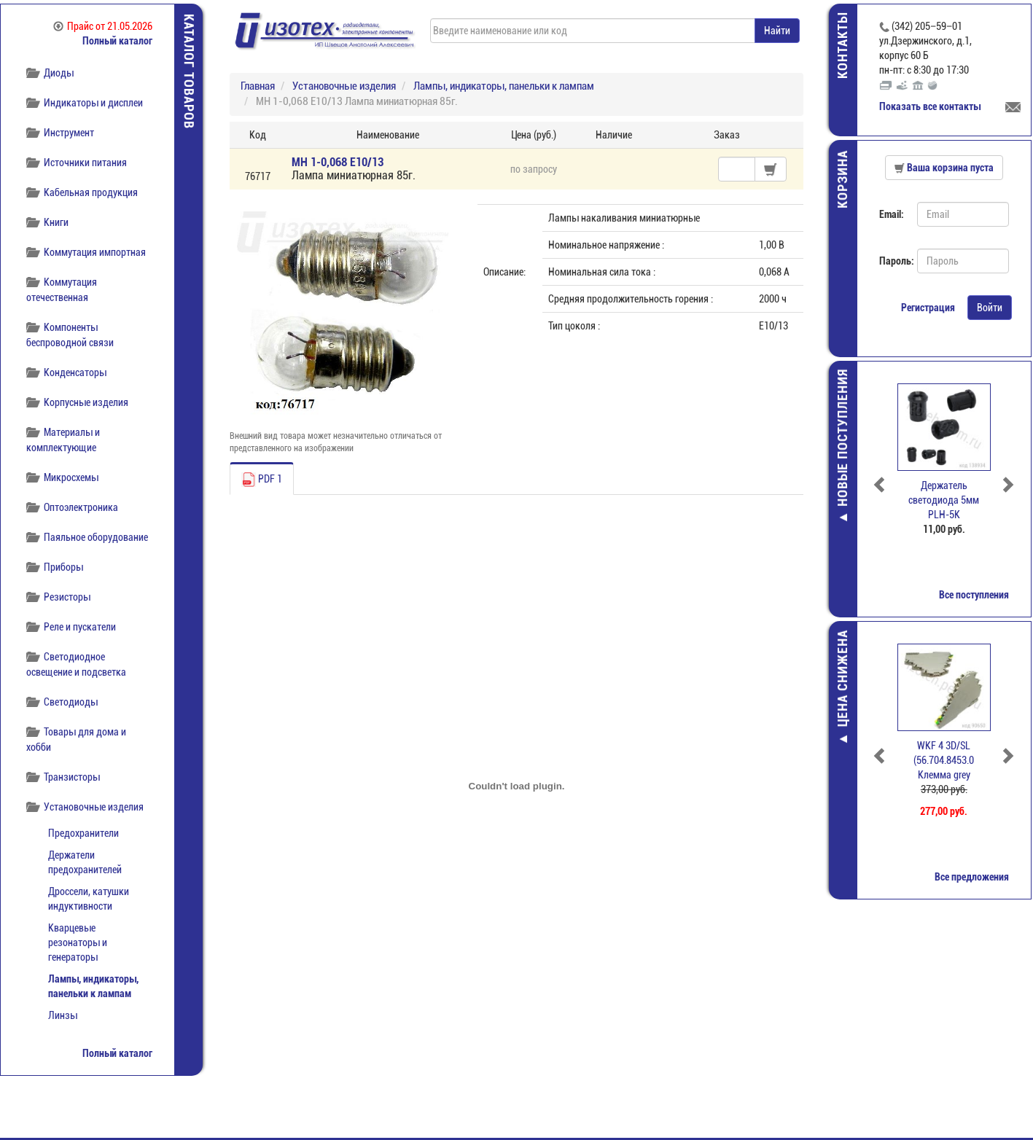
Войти (991, 307)
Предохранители (83, 833)
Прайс (102, 26)
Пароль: (894, 261)
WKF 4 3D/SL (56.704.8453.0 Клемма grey (946, 760)
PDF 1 (261, 479)
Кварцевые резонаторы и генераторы (77, 942)
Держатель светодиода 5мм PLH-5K (946, 500)
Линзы (62, 1015)
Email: (893, 214)
